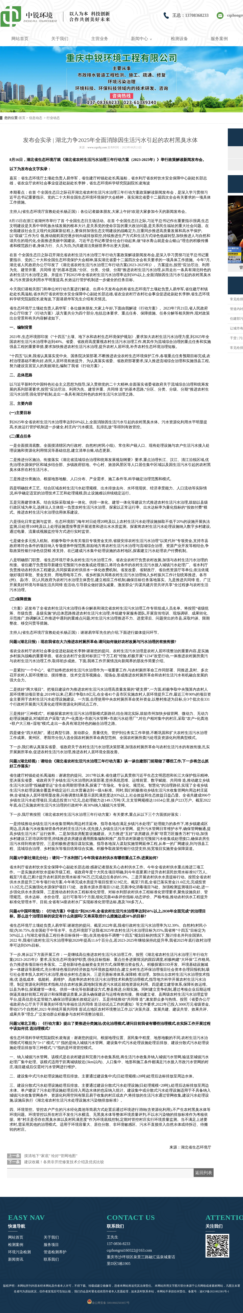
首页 (22, 118)
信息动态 (35, 118)
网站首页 (19, 38)
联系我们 (51, 1259)
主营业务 (99, 38)
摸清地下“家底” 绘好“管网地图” (50, 1156)
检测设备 (179, 38)
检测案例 (15, 1245)
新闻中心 (139, 38)
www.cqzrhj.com (97, 147)
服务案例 (219, 38)
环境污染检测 (19, 1252)
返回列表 (203, 1172)
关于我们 (59, 38)
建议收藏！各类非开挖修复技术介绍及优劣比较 (63, 1162)
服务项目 (51, 1245)
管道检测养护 (55, 1252)
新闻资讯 (15, 1259)
